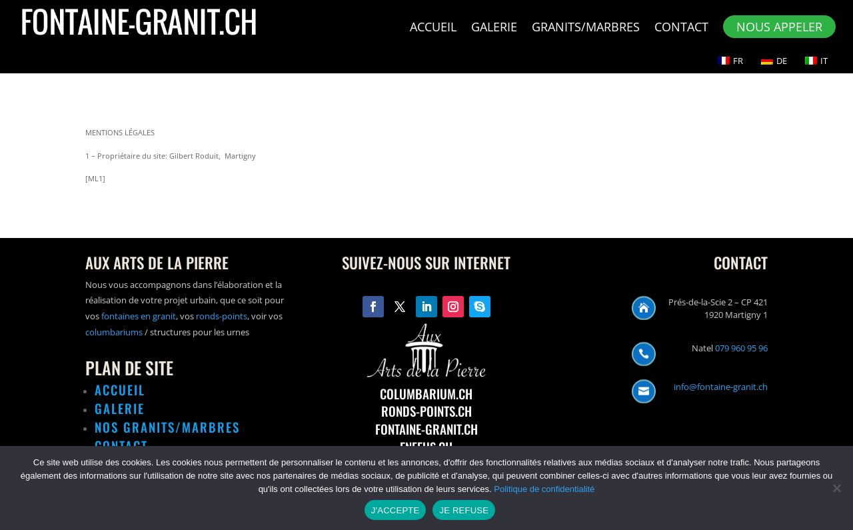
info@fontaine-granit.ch (721, 387)
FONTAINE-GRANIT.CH (426, 428)
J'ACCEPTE (395, 510)
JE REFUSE (463, 510)
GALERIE (120, 408)
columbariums (114, 332)
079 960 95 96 (741, 348)
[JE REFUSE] (836, 488)
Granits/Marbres (586, 28)
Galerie (494, 28)
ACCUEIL (120, 389)
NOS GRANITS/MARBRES (167, 426)
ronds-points (221, 316)
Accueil (433, 28)
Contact (681, 28)
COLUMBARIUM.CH (426, 393)
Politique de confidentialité (544, 489)
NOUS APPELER (779, 27)
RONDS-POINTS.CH (426, 410)
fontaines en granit (138, 316)
